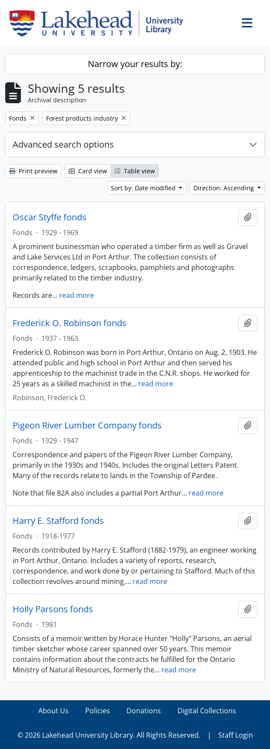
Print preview (33, 171)
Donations (144, 710)
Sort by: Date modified (144, 188)
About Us (53, 710)
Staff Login (235, 735)
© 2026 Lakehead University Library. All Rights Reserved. (108, 735)
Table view (134, 171)
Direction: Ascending (224, 188)
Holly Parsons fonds (53, 609)
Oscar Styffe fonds (50, 217)
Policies (97, 710)
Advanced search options (63, 144)
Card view (88, 171)
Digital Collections (206, 710)
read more (76, 295)
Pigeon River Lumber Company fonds (87, 425)
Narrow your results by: (135, 64)
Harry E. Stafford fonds (58, 521)
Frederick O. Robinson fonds (70, 323)
